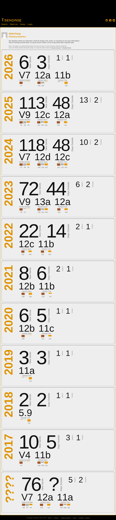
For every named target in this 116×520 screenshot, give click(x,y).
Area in (62, 58)
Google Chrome (56, 47)
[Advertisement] (58, 10)
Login (30, 24)
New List (14, 24)
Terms (50, 518)
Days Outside (49, 62)
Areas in (90, 99)
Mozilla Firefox (67, 47)
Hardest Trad (62, 80)
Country (72, 57)
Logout (87, 518)
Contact (81, 518)
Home (11, 20)
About (74, 518)
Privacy (56, 518)
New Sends (30, 62)
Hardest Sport (42, 80)
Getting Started (66, 518)
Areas (22, 24)
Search (4, 24)
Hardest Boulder (24, 80)
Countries (101, 100)
